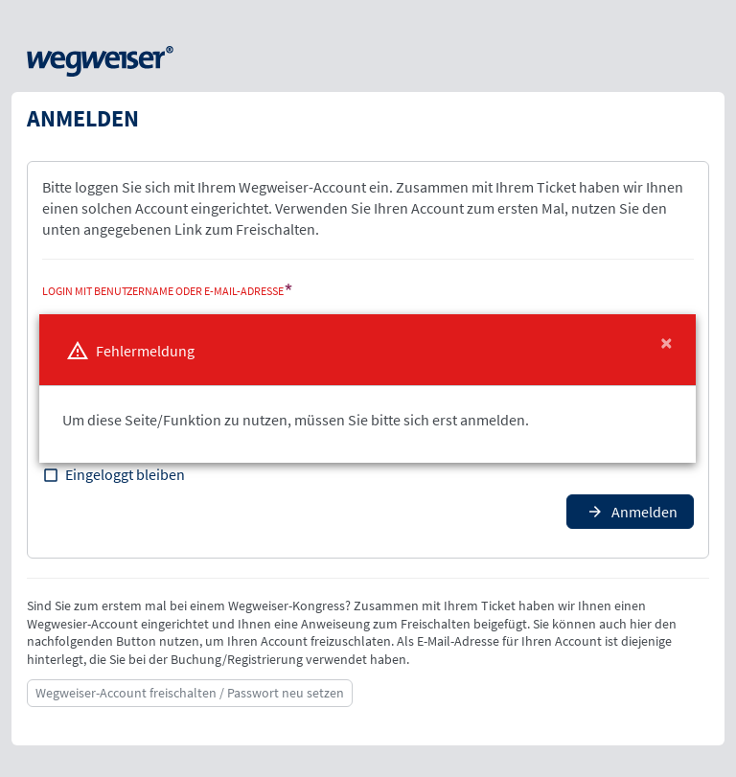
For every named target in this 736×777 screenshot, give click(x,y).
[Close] (666, 342)
